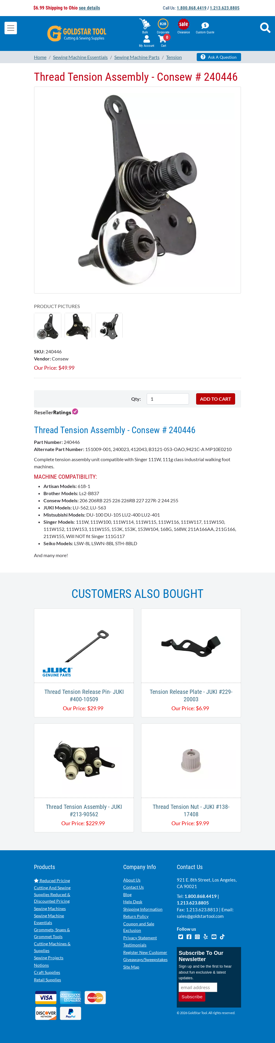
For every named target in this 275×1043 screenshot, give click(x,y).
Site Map (131, 966)
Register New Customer (145, 952)
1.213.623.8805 (225, 8)
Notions (41, 965)
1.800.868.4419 (192, 8)
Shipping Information (142, 909)
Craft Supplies (47, 972)
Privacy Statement (140, 937)
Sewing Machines (50, 908)
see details (89, 8)
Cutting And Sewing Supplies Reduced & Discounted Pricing (52, 894)
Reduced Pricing (52, 880)
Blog (127, 894)
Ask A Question (219, 57)
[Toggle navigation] (10, 28)
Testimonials (134, 944)
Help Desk (132, 901)
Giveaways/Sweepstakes (145, 959)
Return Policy (136, 916)
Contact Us (133, 887)
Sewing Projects (48, 957)
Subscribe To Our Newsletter (201, 956)
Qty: (136, 399)
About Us (131, 879)
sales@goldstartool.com (200, 916)
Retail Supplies (47, 979)
